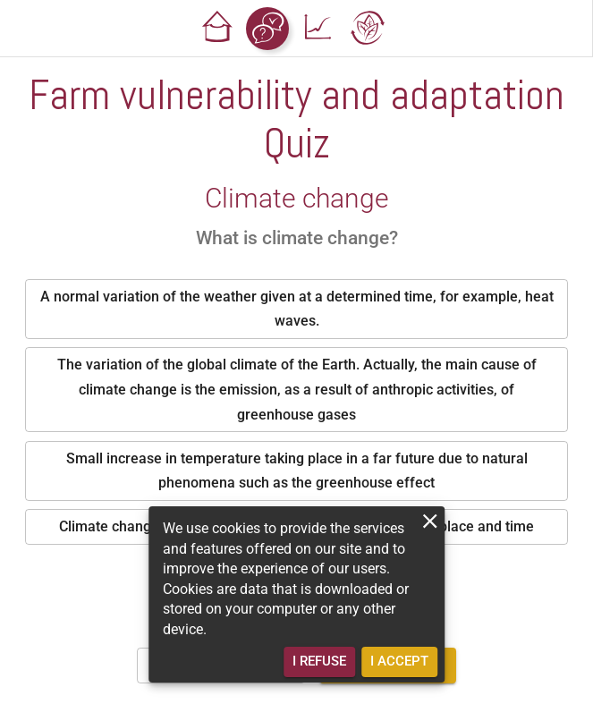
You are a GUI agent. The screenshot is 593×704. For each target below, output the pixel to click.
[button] (217, 28)
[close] (430, 521)
